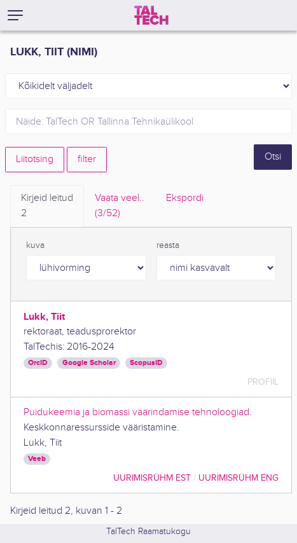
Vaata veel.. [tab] (119, 206)
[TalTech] (151, 15)
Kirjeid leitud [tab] (47, 206)
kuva (35, 245)
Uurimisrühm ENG (238, 477)
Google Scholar (89, 363)
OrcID (38, 363)
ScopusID (146, 363)
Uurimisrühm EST (152, 477)
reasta (167, 245)
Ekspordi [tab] (185, 198)
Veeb (37, 459)
